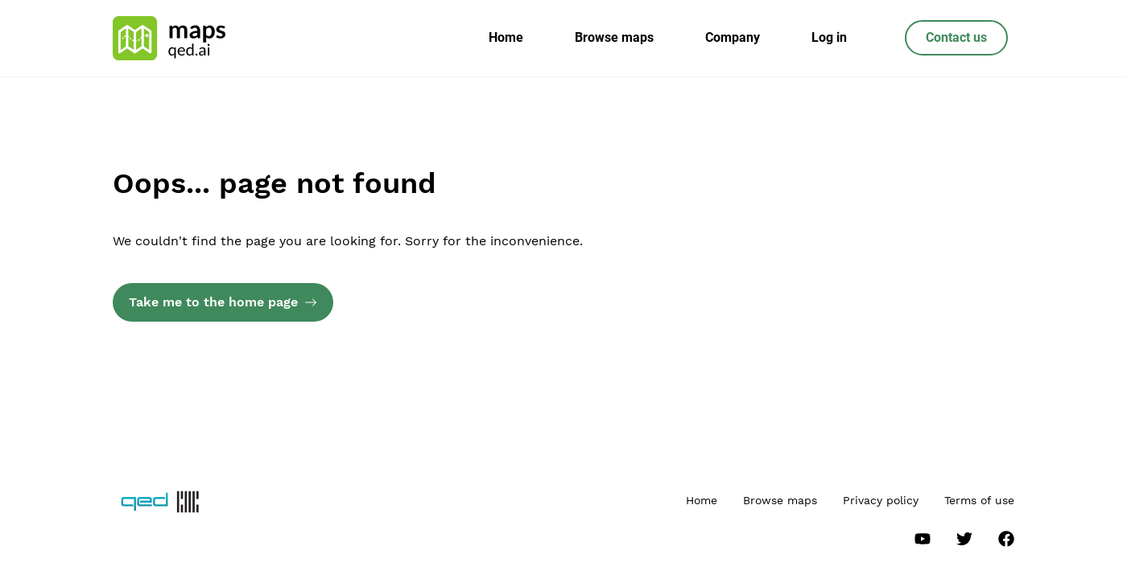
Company (732, 37)
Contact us (956, 37)
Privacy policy (881, 500)
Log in (829, 37)
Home (506, 37)
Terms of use (979, 500)
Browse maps (614, 37)
